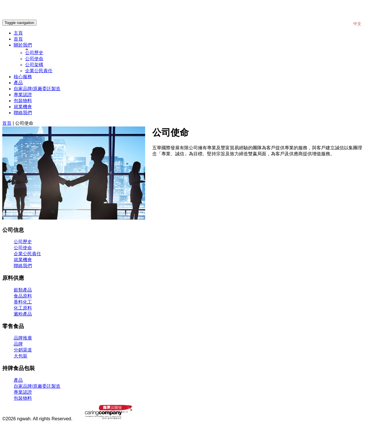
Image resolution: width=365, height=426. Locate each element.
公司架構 (34, 64)
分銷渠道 (23, 349)
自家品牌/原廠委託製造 (37, 88)
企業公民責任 (38, 70)
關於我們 (23, 45)
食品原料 (23, 296)
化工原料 (23, 308)
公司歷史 (34, 52)
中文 (357, 23)
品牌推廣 (23, 337)
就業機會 (23, 106)
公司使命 (34, 58)
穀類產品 (23, 290)
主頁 (18, 33)
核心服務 (23, 76)
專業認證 (23, 94)
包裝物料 (23, 100)
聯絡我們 (23, 112)
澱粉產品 (23, 314)
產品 (18, 82)
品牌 (18, 343)
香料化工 (23, 302)
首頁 (18, 39)
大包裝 (20, 355)
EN (347, 23)
